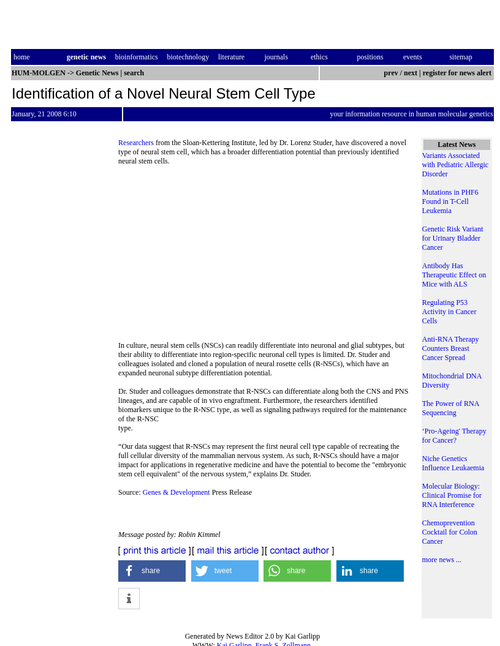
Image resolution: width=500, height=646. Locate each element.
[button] (152, 571)
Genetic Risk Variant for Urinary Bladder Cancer (452, 238)
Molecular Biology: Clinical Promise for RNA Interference (452, 495)
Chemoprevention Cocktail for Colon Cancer (449, 532)
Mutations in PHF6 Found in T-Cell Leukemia (450, 201)
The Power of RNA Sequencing (450, 408)
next (410, 73)
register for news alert (458, 73)
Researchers (137, 142)
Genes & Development (176, 492)
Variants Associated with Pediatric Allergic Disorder (455, 164)
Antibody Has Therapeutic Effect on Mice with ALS (454, 274)
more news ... (441, 559)
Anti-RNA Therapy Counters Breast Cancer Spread (450, 348)
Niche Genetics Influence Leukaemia (453, 463)
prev (391, 73)
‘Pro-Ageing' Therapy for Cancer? (454, 436)
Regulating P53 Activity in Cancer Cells (449, 311)
